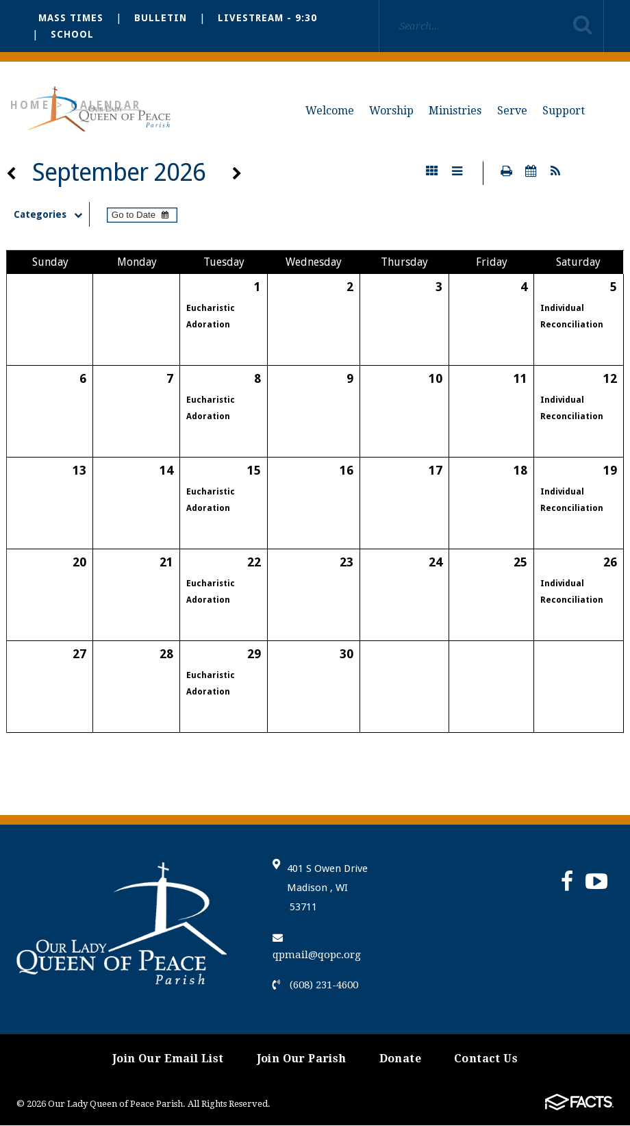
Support (563, 110)
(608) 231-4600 (315, 985)
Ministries (455, 110)
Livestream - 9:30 (267, 17)
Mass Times (70, 17)
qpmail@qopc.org (317, 948)
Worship (391, 110)
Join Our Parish (301, 1059)
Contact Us (486, 1059)
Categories (53, 215)
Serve (512, 110)
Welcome (329, 110)
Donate (400, 1059)
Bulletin (160, 17)
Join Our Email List (168, 1059)
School (72, 34)
